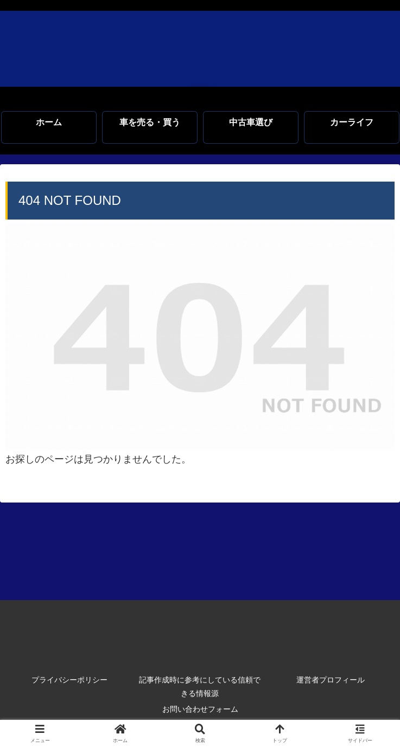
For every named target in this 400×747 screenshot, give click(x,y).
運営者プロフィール (330, 679)
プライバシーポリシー (69, 679)
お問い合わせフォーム (200, 709)
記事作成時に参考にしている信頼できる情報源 (200, 686)
